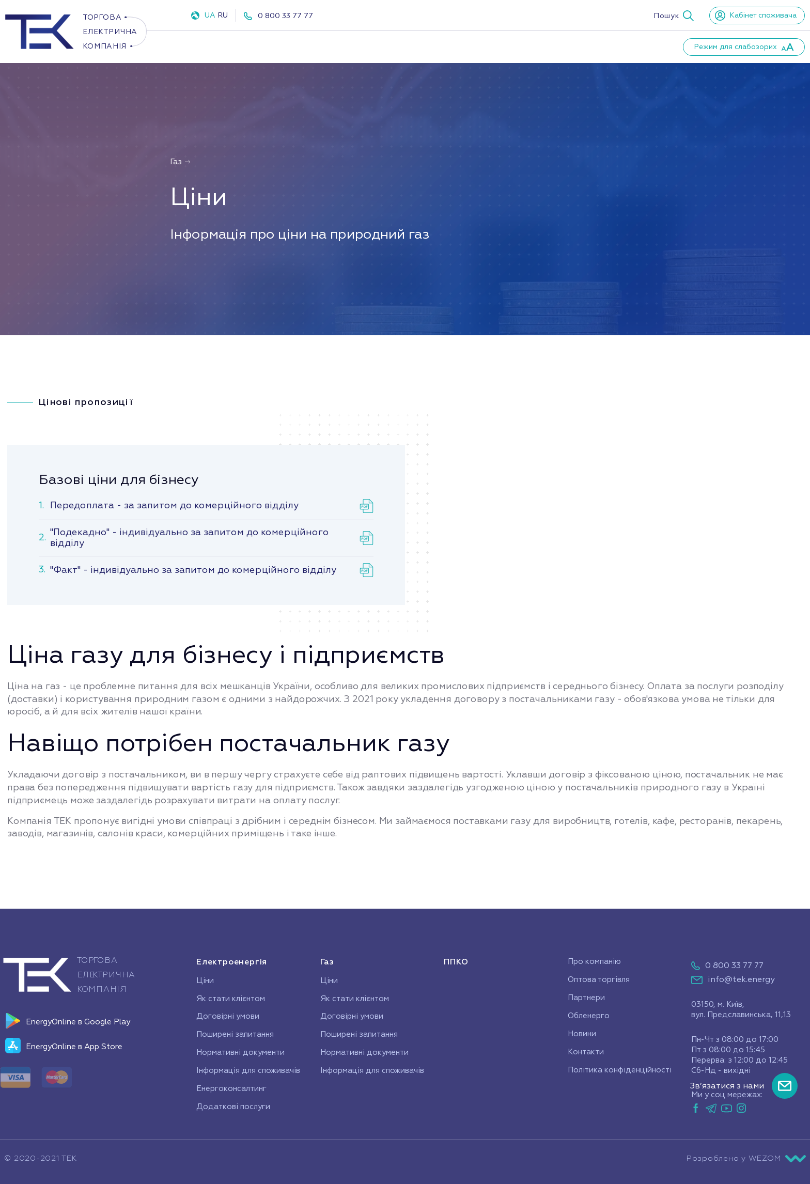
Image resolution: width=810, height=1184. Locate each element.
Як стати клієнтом (230, 999)
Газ (300, 46)
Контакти (611, 46)
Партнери (492, 46)
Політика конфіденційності (620, 1070)
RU (222, 15)
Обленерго (589, 1016)
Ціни (205, 981)
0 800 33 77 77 (285, 15)
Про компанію (415, 46)
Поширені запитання (235, 1034)
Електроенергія (227, 46)
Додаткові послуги (233, 1107)
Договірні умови (227, 1016)
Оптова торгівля (599, 980)
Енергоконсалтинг (231, 1089)
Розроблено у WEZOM (746, 1158)
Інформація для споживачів (248, 1071)
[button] (673, 15)
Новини (552, 46)
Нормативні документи (240, 1052)
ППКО (349, 46)
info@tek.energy (741, 979)
